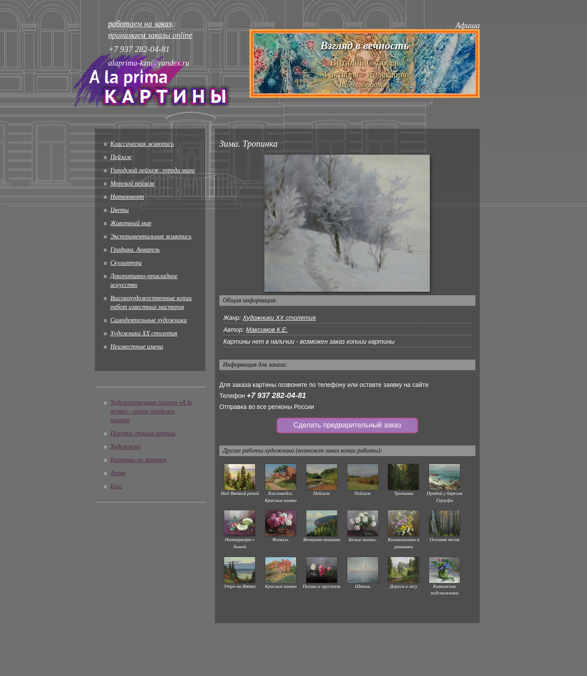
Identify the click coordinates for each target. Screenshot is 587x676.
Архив (118, 473)
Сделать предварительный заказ (347, 425)
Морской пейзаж (132, 183)
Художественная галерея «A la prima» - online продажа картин (151, 411)
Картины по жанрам (138, 460)
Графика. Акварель (135, 249)
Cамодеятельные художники (148, 320)
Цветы (119, 210)
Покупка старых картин (142, 433)
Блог (116, 486)
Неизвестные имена (136, 346)
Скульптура (126, 263)
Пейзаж (121, 157)
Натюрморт (127, 196)
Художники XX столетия (143, 333)
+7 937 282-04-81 (276, 395)
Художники (125, 446)
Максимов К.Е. (267, 329)
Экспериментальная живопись (151, 236)
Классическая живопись (142, 144)
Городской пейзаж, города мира (152, 170)
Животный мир (130, 223)
